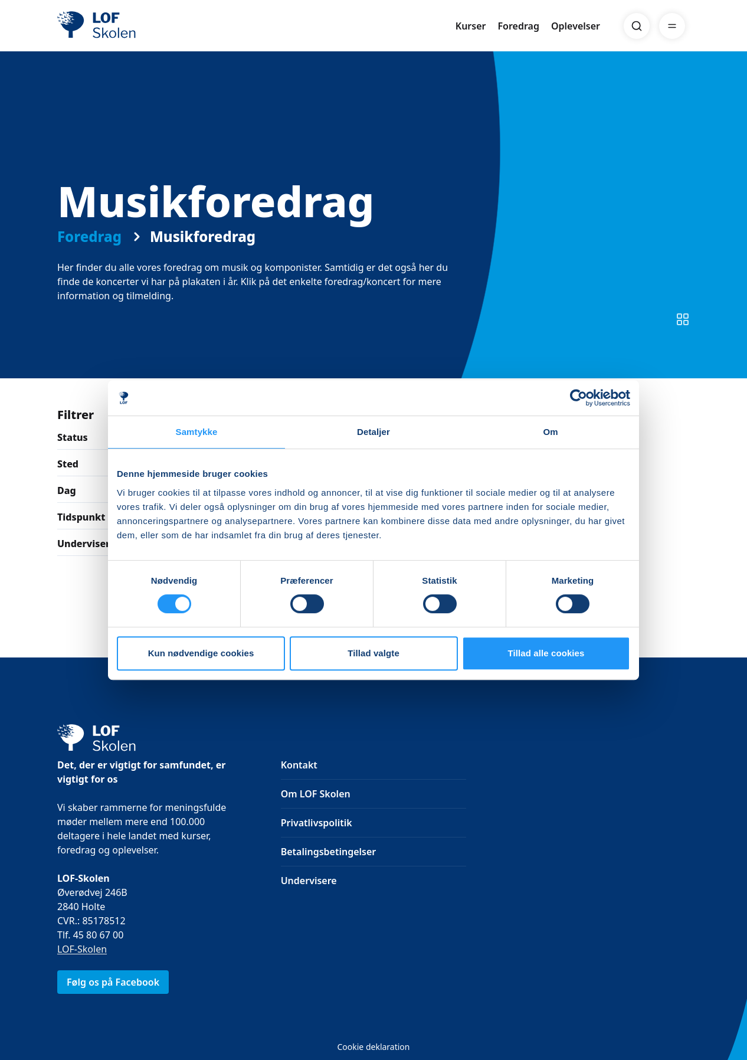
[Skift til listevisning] (683, 319)
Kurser (471, 25)
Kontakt (299, 764)
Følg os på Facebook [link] (113, 982)
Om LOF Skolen (315, 793)
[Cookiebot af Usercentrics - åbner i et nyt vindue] (578, 398)
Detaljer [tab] (373, 432)
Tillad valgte (373, 653)
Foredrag (518, 25)
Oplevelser (575, 25)
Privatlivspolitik (316, 822)
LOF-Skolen (82, 949)
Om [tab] (550, 432)
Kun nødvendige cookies (201, 653)
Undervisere (309, 880)
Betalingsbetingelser (328, 851)
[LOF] (143, 26)
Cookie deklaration (373, 1046)
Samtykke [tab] (197, 432)
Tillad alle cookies (545, 653)
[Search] (637, 26)
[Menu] (672, 26)
